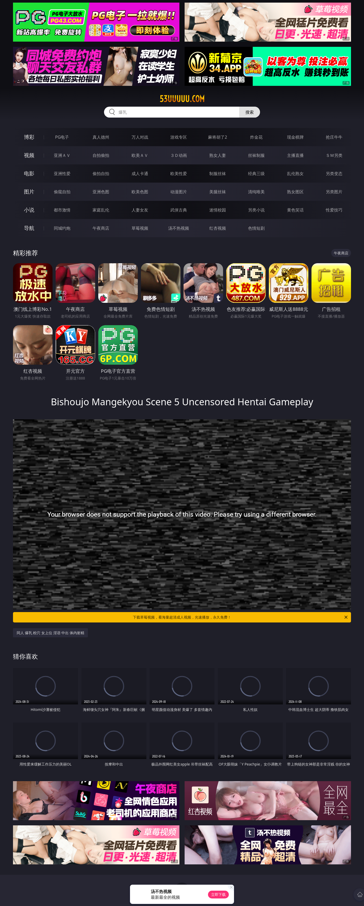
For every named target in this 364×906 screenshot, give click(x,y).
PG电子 (62, 137)
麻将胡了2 (217, 137)
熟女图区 (295, 192)
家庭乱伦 (101, 210)
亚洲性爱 (62, 173)
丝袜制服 (256, 155)
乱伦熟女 (295, 173)
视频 (29, 155)
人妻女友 (140, 210)
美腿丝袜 (217, 192)
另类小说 (256, 210)
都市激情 (62, 210)
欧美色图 (140, 192)
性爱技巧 (334, 210)
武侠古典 (178, 210)
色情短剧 (256, 228)
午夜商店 (101, 228)
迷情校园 (217, 210)
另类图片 (334, 192)
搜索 (249, 112)
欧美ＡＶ (140, 155)
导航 (29, 228)
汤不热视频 (178, 228)
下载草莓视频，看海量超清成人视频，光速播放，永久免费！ (240, 617)
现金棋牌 (295, 137)
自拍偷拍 (101, 155)
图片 (29, 191)
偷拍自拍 (101, 173)
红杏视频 (217, 228)
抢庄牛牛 (334, 137)
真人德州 (101, 137)
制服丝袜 (217, 173)
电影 (29, 173)
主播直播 (295, 155)
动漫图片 (178, 192)
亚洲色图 (101, 192)
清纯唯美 (256, 192)
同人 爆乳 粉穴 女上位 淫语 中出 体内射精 (50, 632)
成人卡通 (140, 173)
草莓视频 (140, 228)
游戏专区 (178, 137)
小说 (29, 209)
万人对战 (140, 137)
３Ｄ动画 (178, 155)
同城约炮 (62, 228)
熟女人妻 (217, 155)
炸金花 (256, 137)
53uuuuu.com (182, 99)
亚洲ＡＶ (62, 155)
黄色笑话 (295, 210)
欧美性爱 (178, 173)
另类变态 (334, 173)
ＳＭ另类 (334, 155)
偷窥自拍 (62, 192)
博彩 (29, 136)
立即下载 (218, 894)
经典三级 (256, 173)
